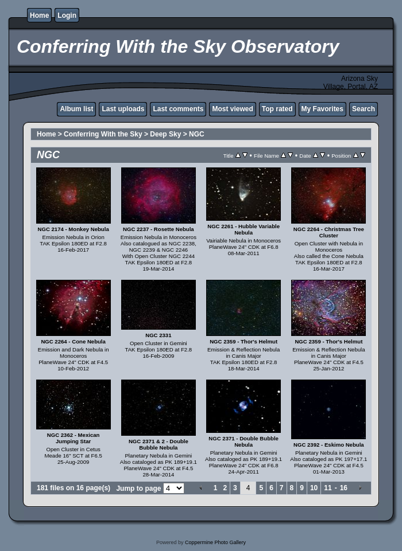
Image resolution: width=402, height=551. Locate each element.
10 (314, 488)
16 (343, 488)
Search (363, 109)
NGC (196, 134)
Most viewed (232, 109)
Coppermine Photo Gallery (215, 542)
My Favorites (322, 109)
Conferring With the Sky (103, 134)
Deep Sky (165, 134)
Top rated (277, 109)
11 (327, 488)
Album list (76, 109)
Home (39, 15)
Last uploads (123, 109)
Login (66, 15)
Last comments (178, 109)
